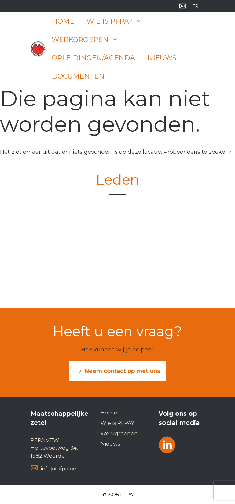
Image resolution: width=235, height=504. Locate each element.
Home (63, 21)
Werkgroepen (88, 40)
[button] (140, 21)
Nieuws (161, 58)
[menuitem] (195, 6)
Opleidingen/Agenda (93, 58)
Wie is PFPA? (117, 21)
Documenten (78, 76)
